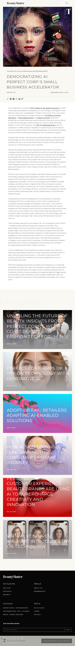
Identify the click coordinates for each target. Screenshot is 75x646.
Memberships (40, 591)
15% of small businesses (45, 125)
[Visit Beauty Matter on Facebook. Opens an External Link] (11, 632)
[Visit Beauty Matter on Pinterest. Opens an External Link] (19, 632)
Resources (27, 71)
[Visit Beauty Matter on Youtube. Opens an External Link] (22, 632)
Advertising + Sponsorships (15, 608)
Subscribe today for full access (56, 641)
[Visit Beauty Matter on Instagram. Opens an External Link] (8, 632)
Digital (20, 71)
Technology (12, 71)
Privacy (37, 614)
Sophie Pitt (11, 92)
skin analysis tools (26, 118)
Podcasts (7, 591)
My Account (39, 608)
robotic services (43, 118)
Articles (7, 588)
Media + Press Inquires (13, 614)
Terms (36, 611)
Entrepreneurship (40, 71)
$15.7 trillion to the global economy (45, 108)
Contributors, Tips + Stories (16, 611)
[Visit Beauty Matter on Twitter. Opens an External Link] (15, 632)
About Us (38, 588)
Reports (7, 594)
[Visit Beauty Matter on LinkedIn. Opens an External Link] (4, 632)
